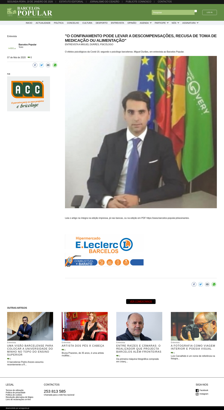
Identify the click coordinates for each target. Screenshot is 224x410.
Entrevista (11, 342)
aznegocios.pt (24, 408)
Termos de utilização (15, 390)
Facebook (204, 390)
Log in (209, 12)
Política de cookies (14, 395)
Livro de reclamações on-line (18, 399)
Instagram (204, 394)
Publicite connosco (138, 1)
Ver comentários (141, 301)
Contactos (165, 1)
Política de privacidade (15, 392)
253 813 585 (55, 391)
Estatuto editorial (71, 1)
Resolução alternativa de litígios (19, 397)
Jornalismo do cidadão (104, 1)
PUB (8, 74)
